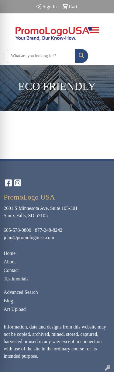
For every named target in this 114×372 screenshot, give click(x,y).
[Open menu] (102, 56)
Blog (8, 300)
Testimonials (16, 278)
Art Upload (15, 309)
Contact (11, 270)
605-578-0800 (17, 230)
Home (10, 253)
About (10, 261)
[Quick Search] (39, 56)
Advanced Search (21, 292)
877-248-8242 (49, 230)
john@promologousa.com (29, 237)
